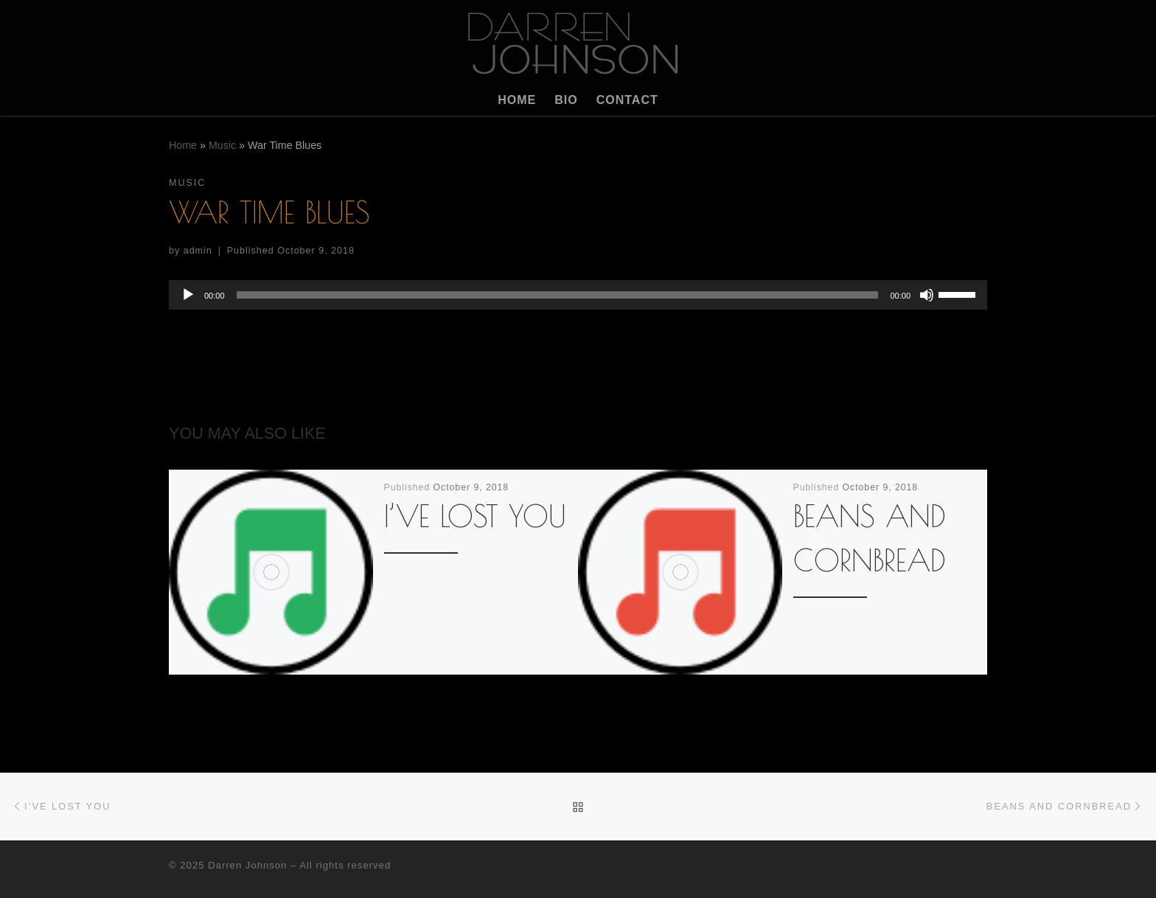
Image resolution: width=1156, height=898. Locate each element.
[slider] (558, 295)
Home (183, 145)
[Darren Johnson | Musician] (578, 40)
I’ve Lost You (475, 516)
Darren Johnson (247, 865)
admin (198, 251)
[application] (578, 295)
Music (222, 145)
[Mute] (926, 295)
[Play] (188, 295)
